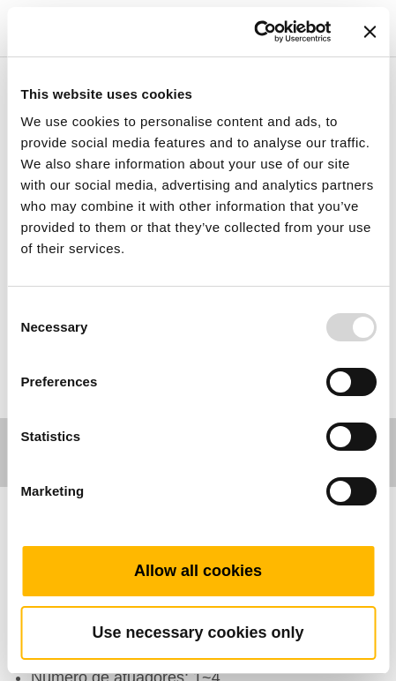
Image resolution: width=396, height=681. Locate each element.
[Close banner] (369, 32)
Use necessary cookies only (197, 632)
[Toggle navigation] (362, 4)
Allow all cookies (198, 571)
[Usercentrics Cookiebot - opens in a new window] (253, 31)
